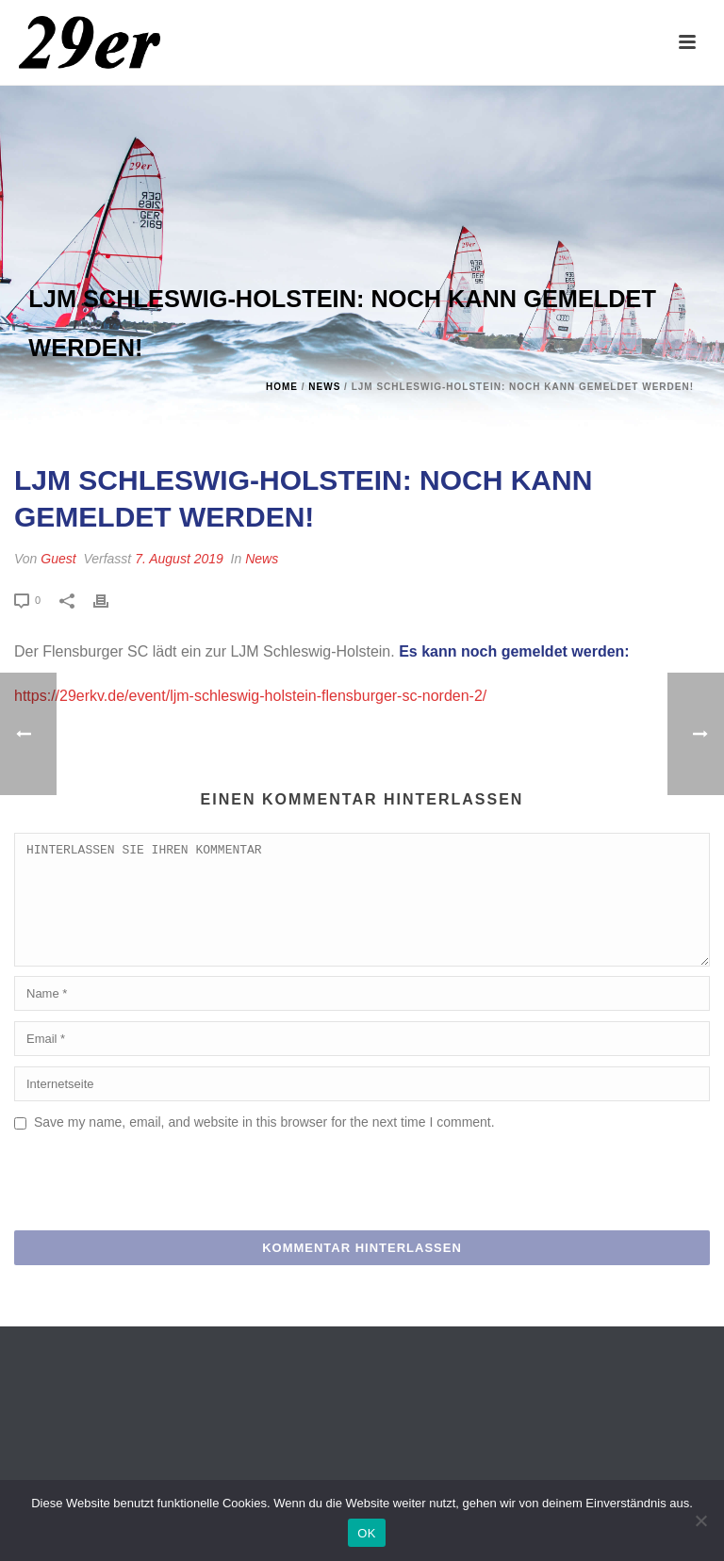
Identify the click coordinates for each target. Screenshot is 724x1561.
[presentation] (157, 1207)
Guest (58, 558)
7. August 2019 (179, 558)
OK (366, 1533)
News (324, 387)
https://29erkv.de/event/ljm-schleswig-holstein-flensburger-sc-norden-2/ (250, 696)
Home (282, 387)
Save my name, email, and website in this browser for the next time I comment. (264, 1144)
